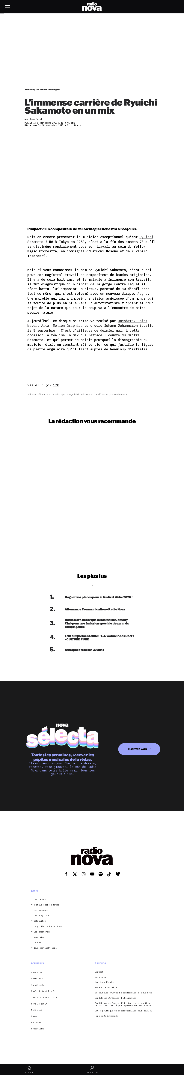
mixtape (60, 394)
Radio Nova (37, 978)
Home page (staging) (106, 1016)
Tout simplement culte (44, 997)
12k (56, 385)
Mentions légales (104, 982)
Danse (34, 1016)
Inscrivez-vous (137, 749)
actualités (40, 921)
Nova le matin (39, 1003)
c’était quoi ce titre (46, 905)
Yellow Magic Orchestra (111, 394)
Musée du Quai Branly (43, 991)
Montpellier (38, 1028)
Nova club (36, 1010)
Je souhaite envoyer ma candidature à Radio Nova (123, 993)
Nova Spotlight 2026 (45, 948)
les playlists (41, 915)
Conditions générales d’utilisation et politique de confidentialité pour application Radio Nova (123, 1004)
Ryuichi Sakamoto (80, 394)
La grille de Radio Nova (48, 926)
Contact (99, 972)
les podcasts (41, 910)
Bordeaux (36, 1022)
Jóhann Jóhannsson (39, 394)
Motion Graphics (69, 325)
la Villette (38, 985)
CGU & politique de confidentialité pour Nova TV (123, 1011)
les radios (40, 899)
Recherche (92, 1069)
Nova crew (100, 977)
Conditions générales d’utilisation (115, 998)
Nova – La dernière (106, 987)
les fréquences (42, 932)
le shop (38, 942)
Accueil (29, 1069)
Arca (45, 325)
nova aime (39, 937)
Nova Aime (36, 972)
